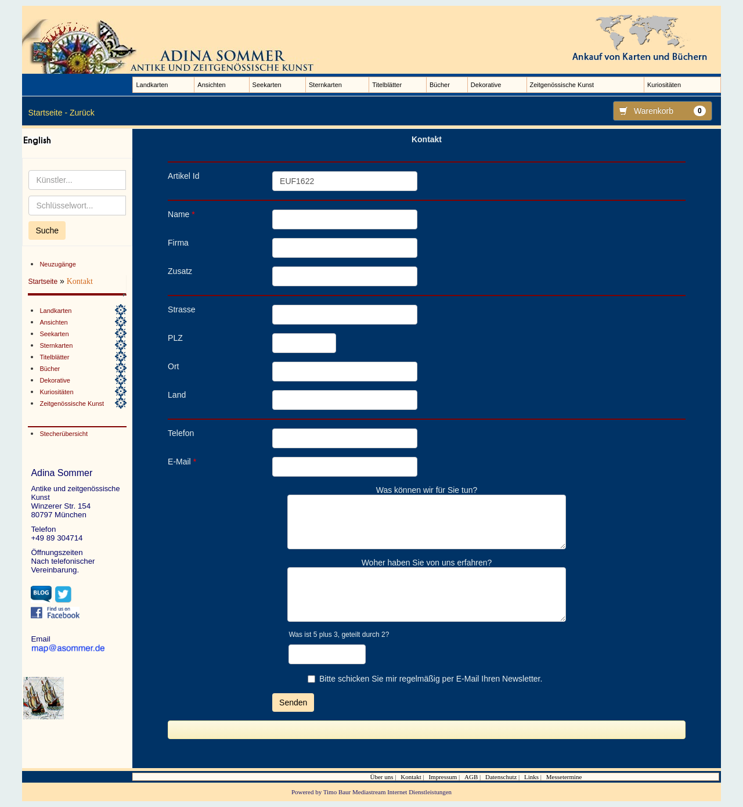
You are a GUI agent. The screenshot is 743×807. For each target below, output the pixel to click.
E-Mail (182, 461)
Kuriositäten (664, 84)
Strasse (181, 309)
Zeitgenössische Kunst (562, 84)
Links (531, 776)
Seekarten (267, 84)
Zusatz (180, 271)
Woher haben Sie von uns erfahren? (427, 562)
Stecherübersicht (63, 433)
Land (177, 394)
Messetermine (564, 776)
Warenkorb (660, 111)
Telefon (181, 433)
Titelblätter (387, 84)
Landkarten (152, 84)
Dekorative (486, 84)
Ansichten (211, 84)
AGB (471, 776)
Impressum (442, 776)
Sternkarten (325, 84)
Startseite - (47, 112)
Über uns (382, 776)
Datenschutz (501, 776)
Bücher (440, 84)
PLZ (175, 338)
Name (181, 214)
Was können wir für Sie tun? (427, 490)
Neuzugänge (57, 264)
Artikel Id (183, 176)
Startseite (42, 282)
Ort (173, 366)
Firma (178, 242)
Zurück (82, 112)
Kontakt (411, 776)
